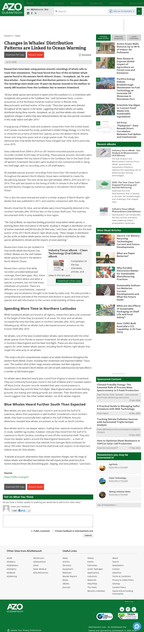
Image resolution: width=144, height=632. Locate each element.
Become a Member (96, 591)
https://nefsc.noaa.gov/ (16, 476)
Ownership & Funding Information (122, 592)
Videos (90, 558)
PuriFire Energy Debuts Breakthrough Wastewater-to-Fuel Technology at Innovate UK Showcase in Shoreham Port (129, 79)
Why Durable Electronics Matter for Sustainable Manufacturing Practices (128, 249)
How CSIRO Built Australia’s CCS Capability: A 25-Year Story (128, 293)
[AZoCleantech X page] (134, 609)
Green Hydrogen (95, 569)
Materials (91, 580)
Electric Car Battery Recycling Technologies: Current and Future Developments (128, 219)
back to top (130, 601)
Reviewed (86, 55)
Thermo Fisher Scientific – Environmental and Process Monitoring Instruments (117, 361)
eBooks (66, 583)
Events (90, 561)
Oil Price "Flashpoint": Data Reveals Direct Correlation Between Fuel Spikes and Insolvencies (128, 111)
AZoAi (36, 565)
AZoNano (11, 561)
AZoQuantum (39, 561)
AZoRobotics (12, 565)
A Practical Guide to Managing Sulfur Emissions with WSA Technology (116, 372)
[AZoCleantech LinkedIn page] (28, 13)
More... (138, 3)
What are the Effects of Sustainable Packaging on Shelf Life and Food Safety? (129, 279)
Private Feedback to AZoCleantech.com (74, 531)
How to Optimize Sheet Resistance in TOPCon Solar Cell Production (116, 403)
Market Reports (70, 576)
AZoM (9, 558)
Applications (93, 572)
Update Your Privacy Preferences (24, 628)
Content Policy (119, 587)
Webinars (67, 572)
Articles (66, 561)
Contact (116, 569)
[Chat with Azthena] (137, 626)
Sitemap (116, 583)
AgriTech (113, 425)
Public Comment (42, 531)
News (17, 35)
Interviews (92, 565)
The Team (92, 587)
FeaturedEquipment (118, 37)
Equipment (68, 569)
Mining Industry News (119, 452)
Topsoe (105, 378)
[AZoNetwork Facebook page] (32, 13)
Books (65, 580)
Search (115, 561)
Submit (88, 535)
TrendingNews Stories (103, 37)
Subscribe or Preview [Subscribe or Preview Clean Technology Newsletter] (118, 441)
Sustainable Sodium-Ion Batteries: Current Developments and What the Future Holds (129, 264)
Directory (67, 565)
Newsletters (118, 565)
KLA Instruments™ (110, 408)
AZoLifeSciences (40, 572)
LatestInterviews (134, 37)
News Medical (39, 569)
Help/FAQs (92, 583)
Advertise (116, 572)
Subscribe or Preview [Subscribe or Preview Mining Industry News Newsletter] (118, 455)
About (115, 558)
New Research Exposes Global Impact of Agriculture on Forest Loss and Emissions (129, 62)
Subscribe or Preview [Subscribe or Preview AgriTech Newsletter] (118, 427)
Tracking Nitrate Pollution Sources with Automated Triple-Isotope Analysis (118, 385)
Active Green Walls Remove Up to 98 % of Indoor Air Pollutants (128, 46)
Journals (66, 587)
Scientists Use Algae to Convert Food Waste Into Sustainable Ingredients (128, 95)
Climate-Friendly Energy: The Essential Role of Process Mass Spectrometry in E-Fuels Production (118, 353)
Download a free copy (69, 280)
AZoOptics (11, 569)
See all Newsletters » (107, 465)
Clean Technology (117, 438)
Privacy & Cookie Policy (123, 580)
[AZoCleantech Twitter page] (35, 13)
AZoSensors (38, 558)
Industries (92, 576)
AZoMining (12, 576)
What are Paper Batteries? (125, 231)
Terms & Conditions (121, 576)
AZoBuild (11, 572)
